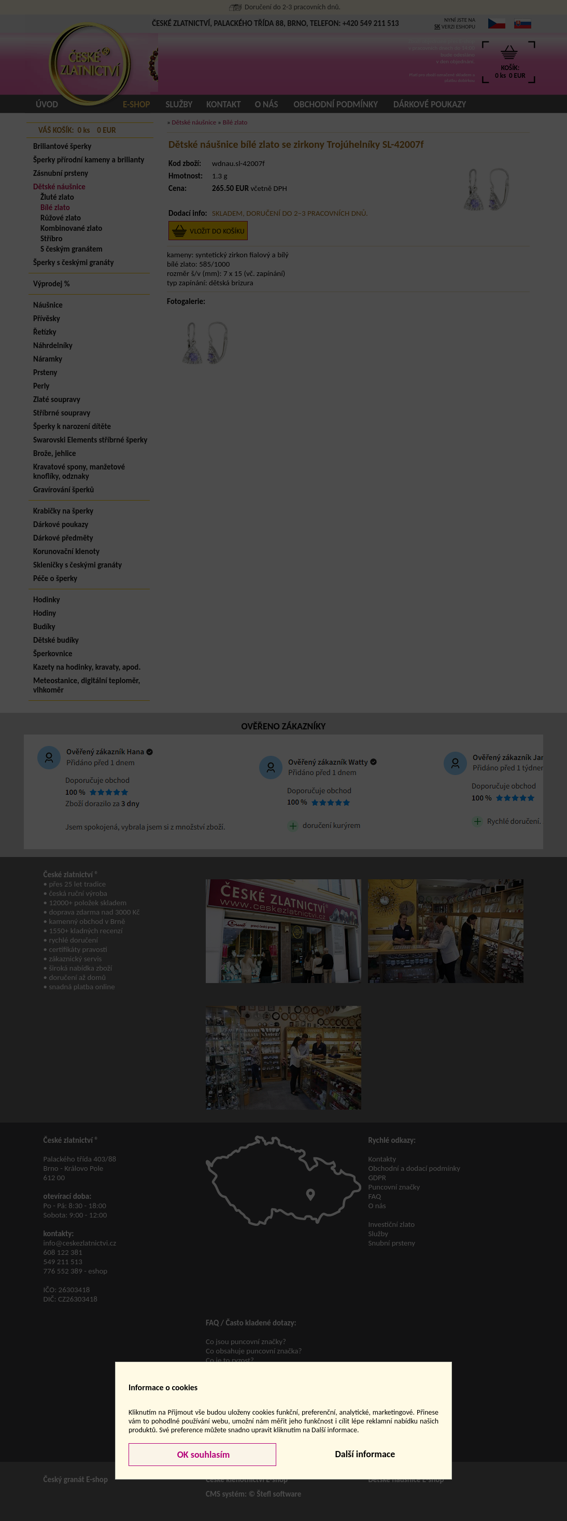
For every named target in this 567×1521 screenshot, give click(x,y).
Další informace (365, 1454)
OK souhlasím (202, 1454)
